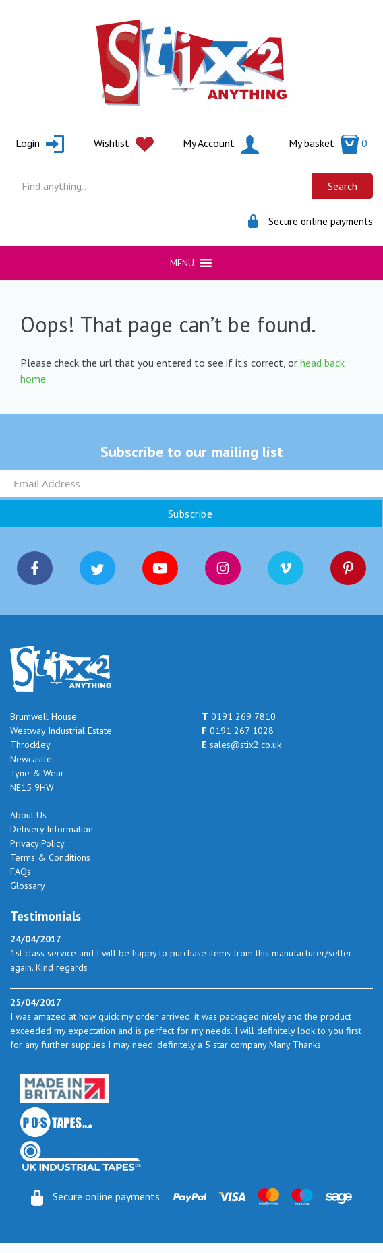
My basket (328, 143)
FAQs (20, 871)
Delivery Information (51, 829)
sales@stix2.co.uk (241, 745)
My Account (221, 143)
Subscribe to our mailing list (191, 451)
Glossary (27, 886)
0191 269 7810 (239, 716)
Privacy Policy (37, 843)
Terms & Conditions (50, 857)
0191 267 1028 (238, 731)
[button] (182, 263)
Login (40, 143)
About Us (28, 815)
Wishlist (124, 143)
